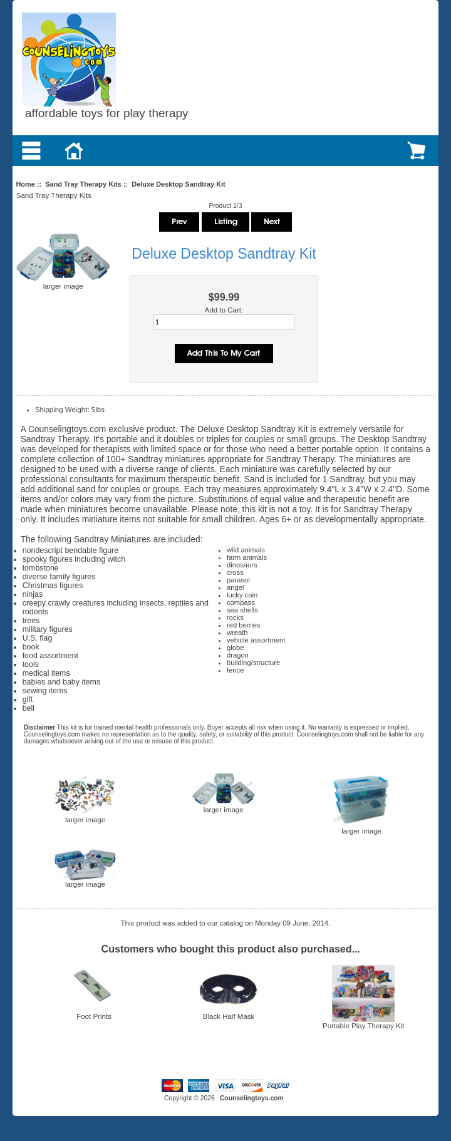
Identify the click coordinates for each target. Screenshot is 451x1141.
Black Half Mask (229, 1016)
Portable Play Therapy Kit (363, 1026)
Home (25, 184)
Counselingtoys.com (252, 1098)
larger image (85, 816)
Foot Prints (93, 1016)
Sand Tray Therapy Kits (83, 184)
